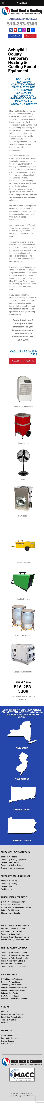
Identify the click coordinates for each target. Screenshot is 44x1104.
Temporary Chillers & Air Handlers (15, 955)
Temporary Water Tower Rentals (14, 958)
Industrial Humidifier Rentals (13, 990)
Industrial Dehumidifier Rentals (14, 987)
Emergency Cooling (9, 881)
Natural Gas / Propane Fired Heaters (16, 907)
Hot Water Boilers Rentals (11, 931)
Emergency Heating (9, 857)
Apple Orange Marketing (26, 1096)
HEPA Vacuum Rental (10, 996)
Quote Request (7, 1035)
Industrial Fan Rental (9, 993)
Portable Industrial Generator (13, 928)
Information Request (9, 1038)
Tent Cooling (6, 889)
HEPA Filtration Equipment (12, 979)
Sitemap (4, 1023)
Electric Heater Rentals (10, 913)
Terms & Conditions (9, 1020)
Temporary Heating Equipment (13, 860)
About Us (5, 1011)
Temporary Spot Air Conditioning (14, 966)
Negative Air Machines (10, 982)
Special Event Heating (10, 862)
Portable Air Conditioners (11, 964)
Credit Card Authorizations (12, 1017)
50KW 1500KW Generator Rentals (15, 926)
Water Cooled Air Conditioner (13, 961)
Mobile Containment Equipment (14, 999)
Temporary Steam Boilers (11, 934)
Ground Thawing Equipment (12, 868)
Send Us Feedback (8, 1044)
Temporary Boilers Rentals (12, 865)
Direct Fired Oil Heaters (10, 905)
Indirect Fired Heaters (10, 910)
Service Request (7, 1041)
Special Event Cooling (10, 886)
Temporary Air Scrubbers (11, 985)
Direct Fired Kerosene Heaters (13, 902)
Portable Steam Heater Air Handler (15, 937)
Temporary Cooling (9, 883)
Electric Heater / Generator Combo (15, 940)
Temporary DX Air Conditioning (14, 952)
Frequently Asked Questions (12, 1014)
